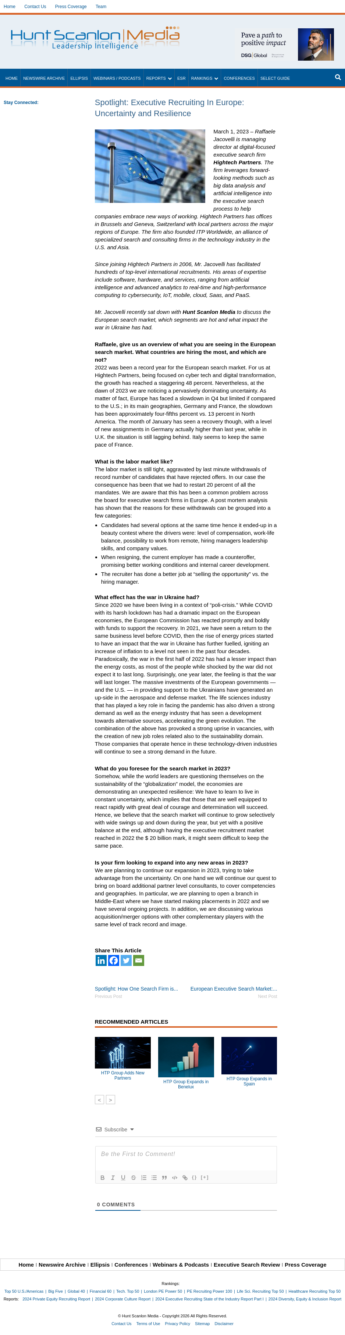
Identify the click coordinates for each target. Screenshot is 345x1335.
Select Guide (275, 78)
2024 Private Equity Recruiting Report (56, 1299)
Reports (156, 78)
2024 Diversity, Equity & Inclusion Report (305, 1299)
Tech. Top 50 (127, 1291)
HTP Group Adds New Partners (123, 1075)
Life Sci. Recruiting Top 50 (260, 1291)
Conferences (239, 78)
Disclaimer (223, 1323)
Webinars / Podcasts (117, 78)
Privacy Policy (177, 1323)
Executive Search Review (247, 1264)
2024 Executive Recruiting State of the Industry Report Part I (209, 1299)
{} (194, 1177)
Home (9, 6)
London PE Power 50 (163, 1291)
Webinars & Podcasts (181, 1264)
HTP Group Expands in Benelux (186, 1084)
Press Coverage (71, 6)
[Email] (138, 960)
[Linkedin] (101, 960)
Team (101, 6)
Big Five (55, 1291)
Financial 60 (100, 1291)
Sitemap (202, 1323)
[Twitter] (126, 960)
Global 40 (76, 1291)
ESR (181, 78)
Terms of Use (148, 1323)
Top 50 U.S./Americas (23, 1291)
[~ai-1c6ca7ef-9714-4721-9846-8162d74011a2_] (284, 32)
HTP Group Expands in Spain (249, 1081)
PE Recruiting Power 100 (209, 1291)
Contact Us (35, 6)
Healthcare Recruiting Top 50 (314, 1291)
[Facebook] (113, 960)
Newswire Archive (44, 78)
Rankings (201, 78)
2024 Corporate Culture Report (122, 1299)
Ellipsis (79, 78)
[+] (205, 1177)
